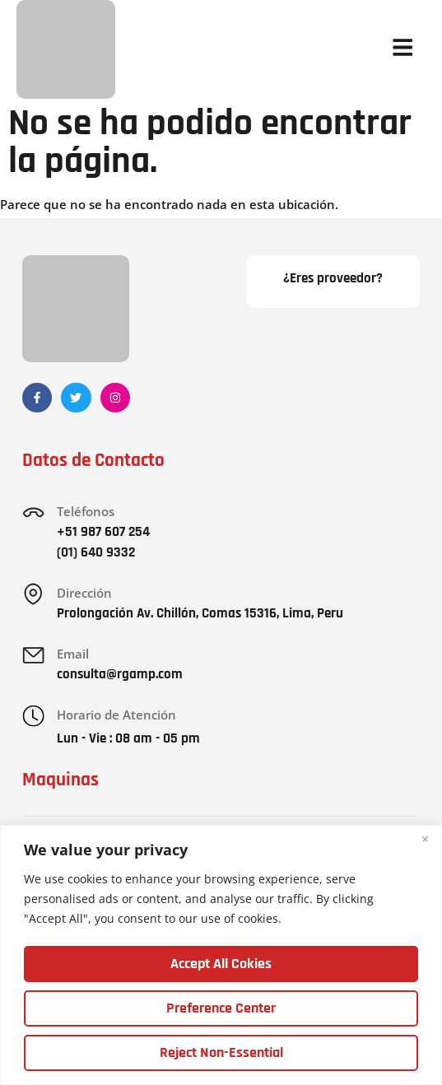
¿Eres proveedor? (333, 278)
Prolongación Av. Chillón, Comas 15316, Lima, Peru (201, 613)
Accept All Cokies (221, 963)
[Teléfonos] (33, 512)
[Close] (425, 840)
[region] (221, 955)
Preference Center (221, 1008)
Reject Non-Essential (221, 1052)
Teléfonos (86, 511)
